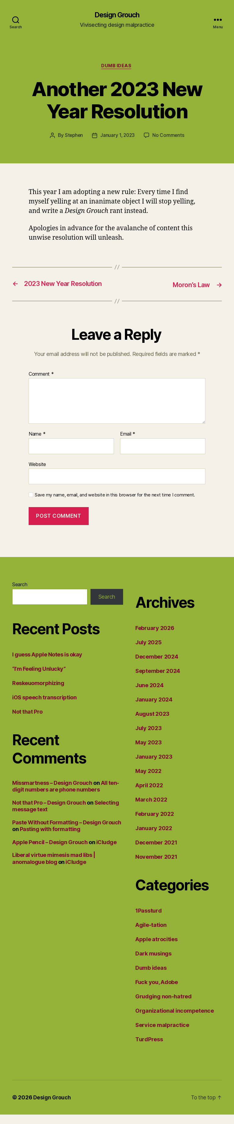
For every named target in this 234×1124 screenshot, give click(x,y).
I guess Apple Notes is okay (47, 664)
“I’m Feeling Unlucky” (39, 678)
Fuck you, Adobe (156, 991)
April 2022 (149, 795)
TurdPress (149, 1049)
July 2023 (148, 737)
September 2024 (157, 680)
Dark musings (153, 963)
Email (127, 443)
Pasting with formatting (50, 839)
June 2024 (149, 694)
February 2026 (154, 637)
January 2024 (153, 709)
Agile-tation (151, 934)
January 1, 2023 (118, 137)
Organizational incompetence (174, 1020)
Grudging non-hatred (163, 1006)
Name (37, 443)
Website (37, 474)
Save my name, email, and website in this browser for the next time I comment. (115, 504)
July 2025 (148, 652)
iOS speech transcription (44, 707)
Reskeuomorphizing (38, 692)
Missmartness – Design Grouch (52, 792)
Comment (41, 383)
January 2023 (153, 766)
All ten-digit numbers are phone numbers (65, 795)
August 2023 (152, 723)
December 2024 (156, 666)
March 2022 (151, 809)
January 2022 (153, 837)
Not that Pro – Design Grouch (49, 812)
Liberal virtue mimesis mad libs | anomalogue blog (53, 868)
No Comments (169, 137)
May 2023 (148, 752)
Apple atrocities (156, 948)
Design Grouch (117, 15)
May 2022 (148, 780)
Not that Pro (27, 721)
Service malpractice (162, 1034)
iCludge (106, 851)
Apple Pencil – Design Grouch (49, 851)
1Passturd (148, 920)
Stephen (73, 137)
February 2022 (154, 823)
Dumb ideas (117, 67)
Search (19, 594)
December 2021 (156, 852)
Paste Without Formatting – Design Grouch (66, 832)
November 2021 (156, 866)
